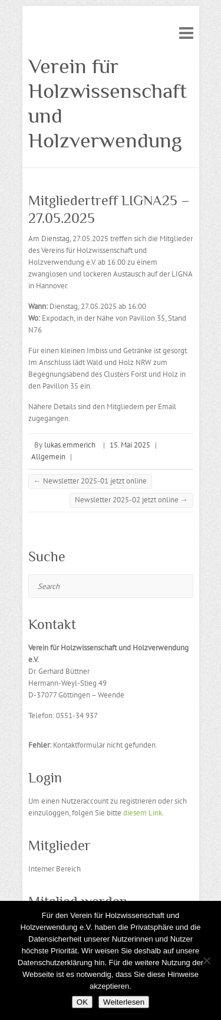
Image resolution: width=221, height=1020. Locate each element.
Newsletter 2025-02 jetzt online (131, 500)
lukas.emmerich (69, 445)
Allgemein (48, 457)
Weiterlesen (123, 1002)
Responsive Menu (186, 33)
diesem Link (142, 813)
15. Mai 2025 (130, 445)
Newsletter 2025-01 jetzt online (90, 481)
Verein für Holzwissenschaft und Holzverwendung (107, 103)
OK (82, 1002)
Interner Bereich (54, 869)
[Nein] (206, 960)
